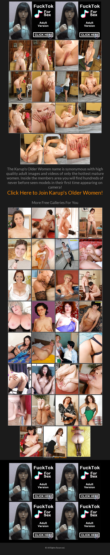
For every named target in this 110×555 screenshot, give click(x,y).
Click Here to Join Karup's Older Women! (55, 192)
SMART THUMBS (60, 457)
